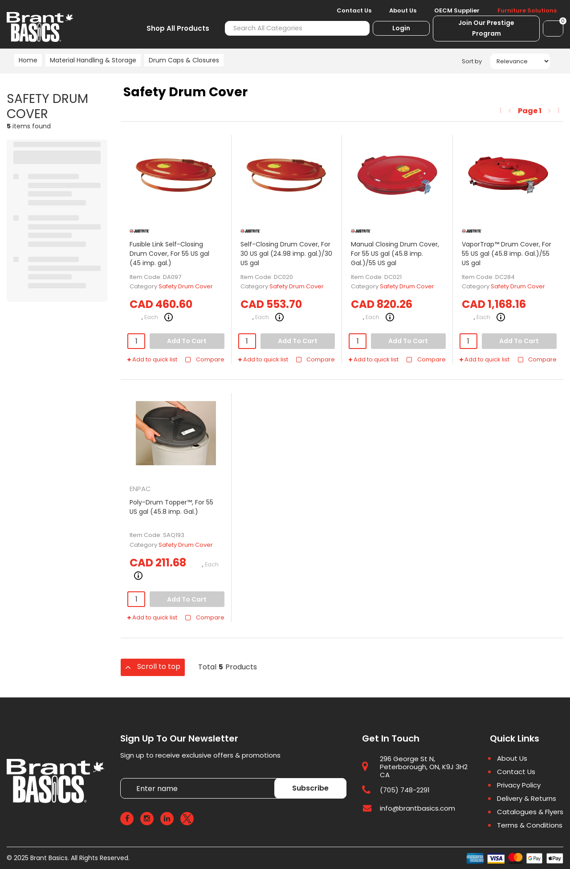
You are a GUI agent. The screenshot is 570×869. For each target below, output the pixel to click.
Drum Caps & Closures (184, 60)
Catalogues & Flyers (530, 812)
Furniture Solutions (527, 11)
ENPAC (140, 488)
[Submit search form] (357, 28)
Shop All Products (178, 28)
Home (28, 60)
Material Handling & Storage (93, 60)
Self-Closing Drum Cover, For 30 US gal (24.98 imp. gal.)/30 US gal (286, 253)
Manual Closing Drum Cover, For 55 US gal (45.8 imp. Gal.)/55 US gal (395, 253)
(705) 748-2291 (405, 790)
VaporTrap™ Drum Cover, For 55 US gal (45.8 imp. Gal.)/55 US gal (506, 253)
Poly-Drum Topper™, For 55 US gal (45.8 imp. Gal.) (171, 507)
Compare (204, 360)
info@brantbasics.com (417, 808)
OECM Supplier (457, 11)
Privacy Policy (519, 785)
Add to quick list (152, 360)
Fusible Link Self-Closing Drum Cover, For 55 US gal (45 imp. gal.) (169, 253)
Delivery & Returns (526, 798)
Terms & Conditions (529, 825)
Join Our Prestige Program (486, 28)
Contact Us (354, 11)
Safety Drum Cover (186, 286)
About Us (402, 11)
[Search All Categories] (297, 28)
